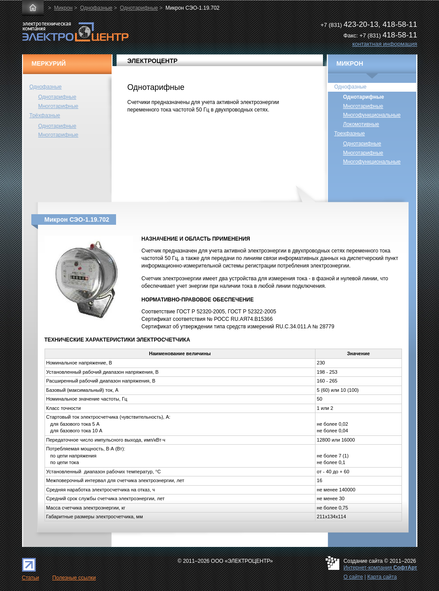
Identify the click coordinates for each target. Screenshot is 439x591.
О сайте (353, 577)
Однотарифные (139, 8)
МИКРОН (350, 63)
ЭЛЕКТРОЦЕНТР (153, 60)
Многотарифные (58, 106)
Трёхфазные (45, 115)
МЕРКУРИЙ (49, 63)
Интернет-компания (380, 568)
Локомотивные (361, 124)
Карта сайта (382, 577)
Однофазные (96, 8)
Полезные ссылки (74, 578)
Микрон (63, 8)
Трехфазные (349, 133)
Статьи (30, 578)
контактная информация (384, 44)
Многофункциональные (372, 115)
